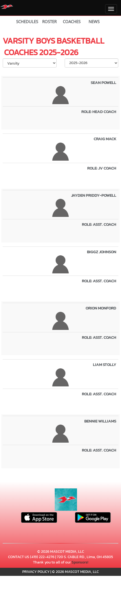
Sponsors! (80, 562)
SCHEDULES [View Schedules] (27, 21)
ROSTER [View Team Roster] (49, 21)
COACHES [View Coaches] (71, 21)
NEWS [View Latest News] (94, 21)
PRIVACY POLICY (36, 572)
